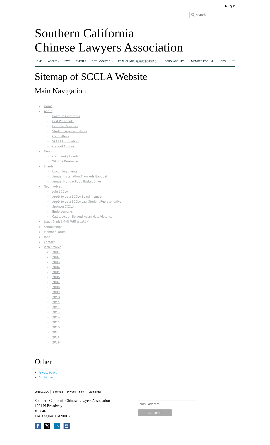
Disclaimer (45, 377)
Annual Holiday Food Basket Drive (76, 181)
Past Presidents (63, 121)
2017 (56, 332)
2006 (56, 277)
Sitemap (58, 392)
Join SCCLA (60, 191)
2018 (56, 337)
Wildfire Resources (65, 161)
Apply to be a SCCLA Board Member (77, 196)
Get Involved (53, 186)
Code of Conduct (64, 146)
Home (48, 106)
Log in (231, 6)
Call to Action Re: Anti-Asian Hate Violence (82, 216)
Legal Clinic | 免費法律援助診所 (67, 221)
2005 (56, 272)
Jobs (47, 237)
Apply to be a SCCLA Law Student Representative (86, 201)
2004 (56, 267)
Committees (60, 136)
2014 (56, 317)
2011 (56, 302)
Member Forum (55, 232)
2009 (56, 292)
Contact (49, 242)
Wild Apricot (201, 437)
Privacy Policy (47, 372)
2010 (56, 297)
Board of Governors (66, 116)
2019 (56, 342)
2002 (56, 257)
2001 (56, 252)
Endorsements (62, 211)
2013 (56, 312)
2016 (56, 327)
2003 (56, 262)
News (48, 151)
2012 (56, 307)
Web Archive (52, 247)
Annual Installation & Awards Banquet (79, 176)
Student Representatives (69, 131)
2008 (56, 287)
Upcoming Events (64, 171)
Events (48, 166)
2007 (56, 282)
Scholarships (53, 227)
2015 (56, 322)
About (48, 111)
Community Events (65, 156)
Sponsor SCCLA (63, 206)
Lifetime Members (65, 126)
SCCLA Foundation (65, 141)
